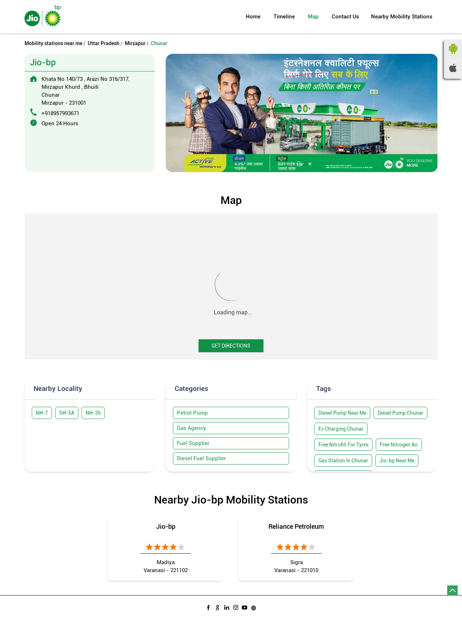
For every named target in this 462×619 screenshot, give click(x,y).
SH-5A (66, 413)
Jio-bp (165, 526)
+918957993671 (60, 113)
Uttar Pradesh (103, 43)
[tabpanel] (302, 113)
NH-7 (42, 413)
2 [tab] (305, 163)
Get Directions (231, 346)
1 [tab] (298, 163)
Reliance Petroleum (296, 526)
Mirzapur (135, 43)
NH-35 (93, 413)
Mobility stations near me (53, 43)
